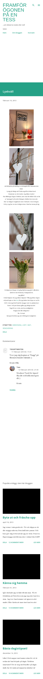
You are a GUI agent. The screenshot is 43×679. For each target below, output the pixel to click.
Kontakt (31, 33)
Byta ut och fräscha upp (19, 517)
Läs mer (37, 542)
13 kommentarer (16, 608)
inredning (16, 325)
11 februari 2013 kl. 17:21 (21, 352)
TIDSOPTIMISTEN (16, 349)
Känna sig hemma (15, 583)
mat (29, 325)
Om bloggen (17, 33)
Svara (12, 390)
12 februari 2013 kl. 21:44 (28, 370)
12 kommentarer (16, 542)
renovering (8, 328)
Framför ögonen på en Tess (15, 12)
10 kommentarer (16, 673)
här (17, 300)
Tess (18, 367)
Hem (4, 33)
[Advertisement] (21, 60)
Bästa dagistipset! (15, 648)
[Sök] (33, 4)
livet (24, 325)
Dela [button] (5, 332)
